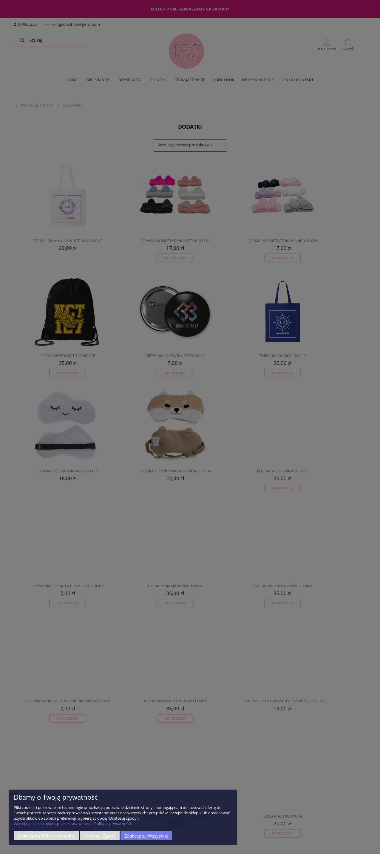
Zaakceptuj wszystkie (146, 836)
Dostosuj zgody (100, 836)
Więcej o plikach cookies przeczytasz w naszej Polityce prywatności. (73, 823)
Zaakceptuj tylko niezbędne (46, 836)
